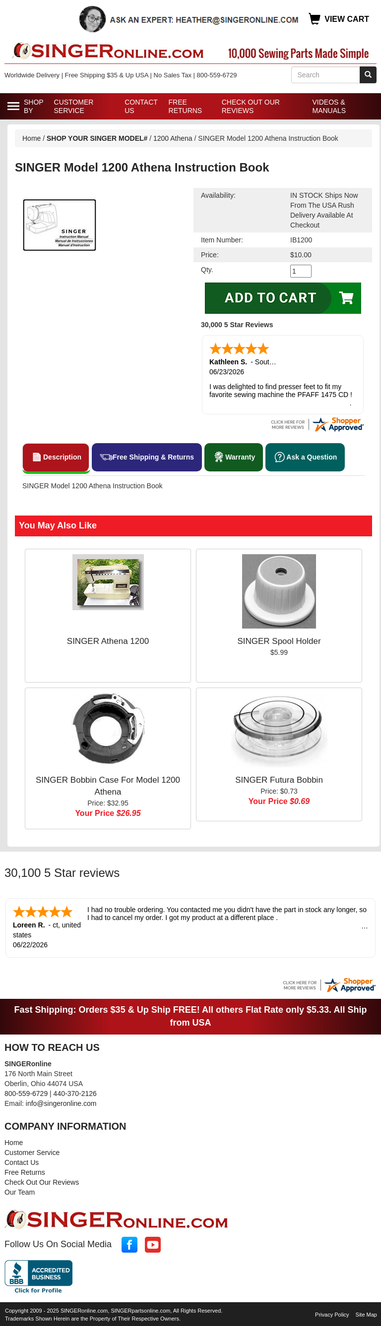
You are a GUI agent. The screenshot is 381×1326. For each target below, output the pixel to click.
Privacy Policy (332, 1313)
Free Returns (185, 106)
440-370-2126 (75, 1091)
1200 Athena (173, 138)
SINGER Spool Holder (278, 640)
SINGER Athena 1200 (108, 640)
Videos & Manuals (329, 106)
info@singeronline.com (61, 1101)
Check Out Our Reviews (251, 106)
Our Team (19, 1190)
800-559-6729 (26, 1091)
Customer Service (74, 106)
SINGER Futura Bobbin (279, 779)
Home (31, 138)
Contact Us (141, 106)
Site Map (366, 1313)
